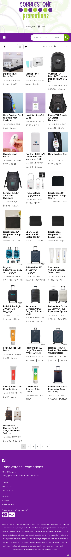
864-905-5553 (9, 472)
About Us (6, 486)
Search (5, 500)
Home (5, 482)
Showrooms (8, 504)
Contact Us (7, 490)
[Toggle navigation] (4, 38)
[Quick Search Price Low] (48, 37)
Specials (6, 496)
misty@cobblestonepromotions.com (21, 475)
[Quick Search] (37, 37)
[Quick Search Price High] (58, 37)
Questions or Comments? (15, 510)
